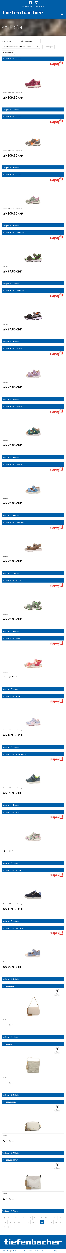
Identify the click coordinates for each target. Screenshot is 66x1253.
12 (55, 1218)
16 (14, 1222)
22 (42, 1222)
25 (56, 1222)
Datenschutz (6, 1251)
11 (50, 1218)
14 (5, 1222)
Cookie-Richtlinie (29, 1251)
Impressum (60, 1251)
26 (60, 1222)
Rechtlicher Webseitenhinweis (43, 1251)
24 (51, 1222)
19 (28, 1222)
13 (60, 1218)
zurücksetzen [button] (8, 53)
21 (37, 1222)
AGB (54, 1251)
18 (23, 1222)
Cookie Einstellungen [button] (17, 1251)
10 (46, 1218)
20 (33, 1222)
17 (19, 1222)
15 (10, 1222)
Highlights (48, 47)
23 (46, 1222)
